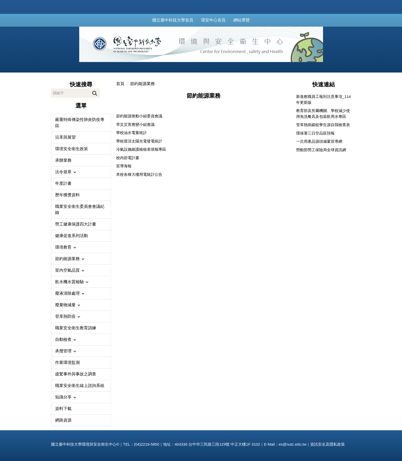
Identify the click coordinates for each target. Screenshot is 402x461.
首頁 (120, 83)
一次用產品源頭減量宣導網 (319, 141)
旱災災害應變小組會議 (135, 124)
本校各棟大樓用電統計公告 (139, 174)
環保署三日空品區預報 (315, 133)
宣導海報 (124, 166)
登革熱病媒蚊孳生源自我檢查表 (323, 124)
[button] (81, 172)
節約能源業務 (142, 83)
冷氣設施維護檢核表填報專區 (141, 149)
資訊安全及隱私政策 (327, 444)
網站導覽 (247, 20)
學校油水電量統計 (131, 132)
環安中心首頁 (219, 20)
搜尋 (94, 92)
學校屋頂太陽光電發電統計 (139, 141)
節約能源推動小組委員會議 (139, 116)
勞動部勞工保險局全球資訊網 (321, 150)
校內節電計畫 (127, 158)
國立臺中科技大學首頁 (178, 20)
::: (148, 20)
